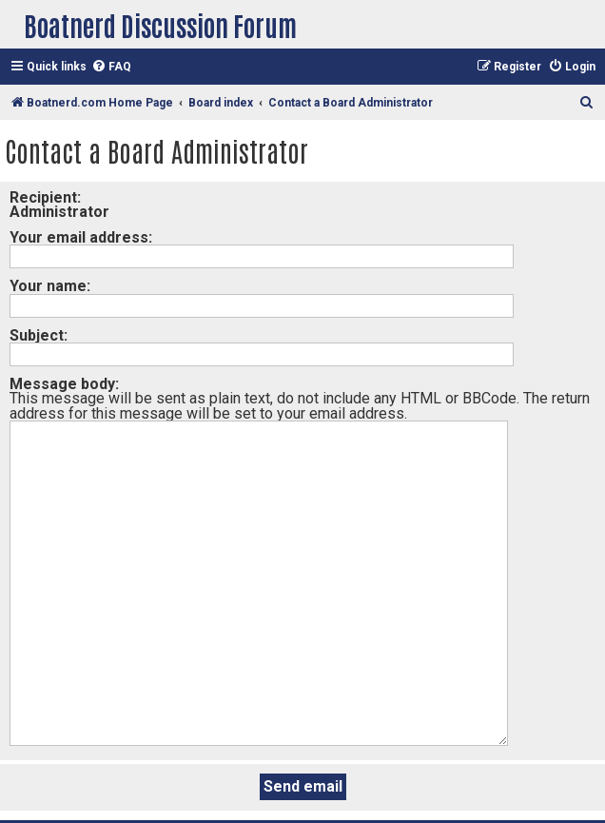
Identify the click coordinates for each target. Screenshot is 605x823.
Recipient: (45, 197)
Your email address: (81, 237)
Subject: (39, 335)
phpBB (423, 787)
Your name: (50, 286)
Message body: (64, 384)
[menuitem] (111, 67)
